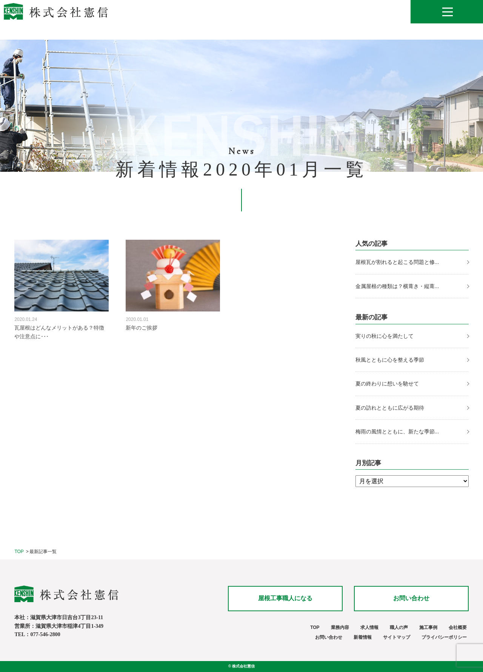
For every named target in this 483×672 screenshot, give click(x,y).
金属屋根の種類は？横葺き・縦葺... (397, 286)
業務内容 (340, 627)
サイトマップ (396, 637)
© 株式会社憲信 (241, 666)
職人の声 (399, 627)
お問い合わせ (411, 598)
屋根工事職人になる (285, 598)
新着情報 (363, 637)
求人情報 (369, 627)
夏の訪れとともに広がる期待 (390, 408)
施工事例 (428, 627)
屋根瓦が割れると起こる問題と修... (397, 262)
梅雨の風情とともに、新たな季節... (397, 431)
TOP (18, 551)
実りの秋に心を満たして (384, 336)
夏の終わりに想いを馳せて (387, 384)
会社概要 (458, 627)
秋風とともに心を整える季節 (390, 360)
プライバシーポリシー (444, 637)
